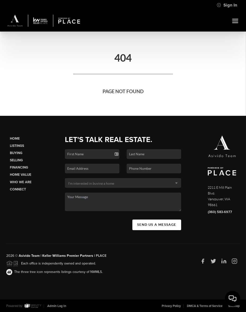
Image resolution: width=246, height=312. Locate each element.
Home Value (20, 175)
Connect (18, 189)
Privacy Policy (171, 306)
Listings (17, 146)
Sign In (227, 5)
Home (15, 138)
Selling (16, 160)
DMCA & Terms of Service (204, 306)
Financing (19, 167)
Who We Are (20, 182)
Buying (16, 153)
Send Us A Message (156, 225)
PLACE (101, 257)
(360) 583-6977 (220, 212)
